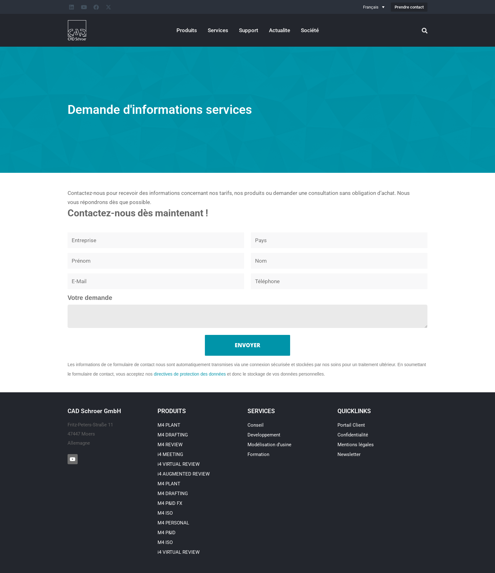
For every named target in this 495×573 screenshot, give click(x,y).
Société (310, 30)
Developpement (264, 435)
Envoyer (247, 345)
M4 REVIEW (170, 444)
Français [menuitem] (371, 7)
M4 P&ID (167, 532)
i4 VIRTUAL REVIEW (179, 464)
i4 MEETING (170, 454)
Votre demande (90, 297)
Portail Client (351, 425)
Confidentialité (352, 435)
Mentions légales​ (355, 444)
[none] (374, 7)
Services (218, 30)
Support (248, 30)
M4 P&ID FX (170, 503)
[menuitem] (374, 7)
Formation (258, 454)
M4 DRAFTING (173, 435)
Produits (186, 30)
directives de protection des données (190, 374)
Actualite (279, 30)
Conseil (256, 425)
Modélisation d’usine (269, 444)
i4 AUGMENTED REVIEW (184, 474)
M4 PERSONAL (173, 523)
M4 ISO (165, 513)
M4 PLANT (169, 425)
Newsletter (349, 454)
